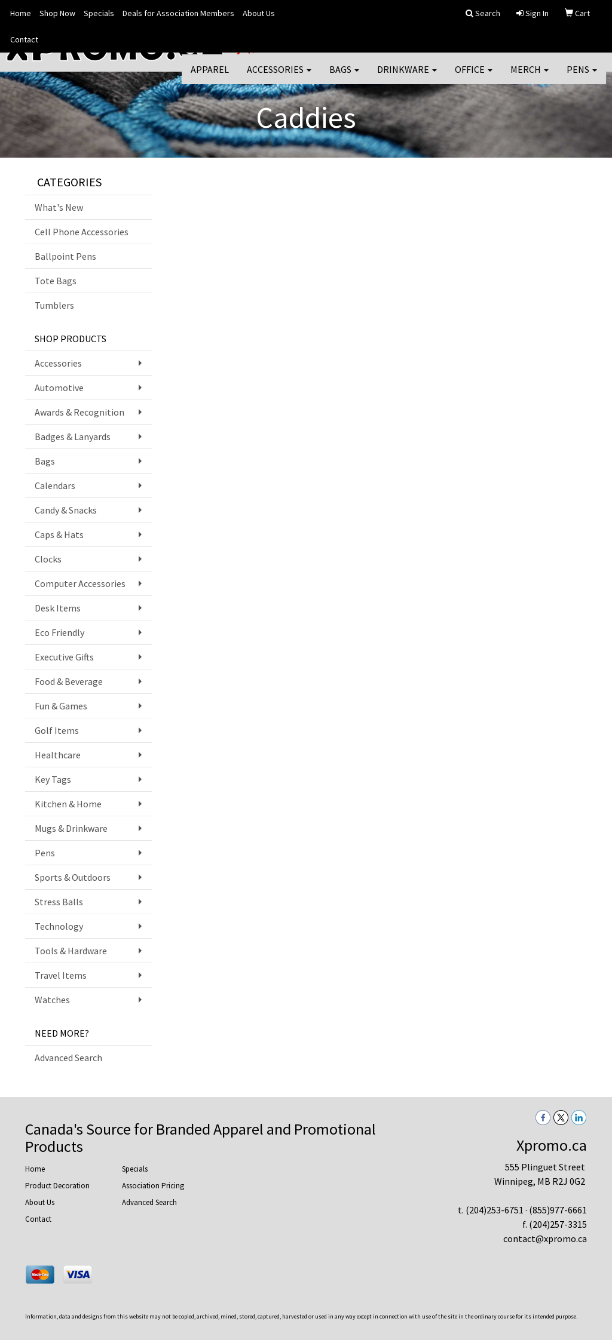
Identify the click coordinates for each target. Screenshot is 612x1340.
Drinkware (407, 78)
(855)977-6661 (558, 1210)
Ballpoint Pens (65, 256)
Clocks (48, 559)
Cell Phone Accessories (81, 232)
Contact (24, 39)
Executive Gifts (64, 657)
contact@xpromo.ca (545, 1238)
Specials (99, 13)
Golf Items (57, 730)
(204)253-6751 (495, 1210)
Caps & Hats (59, 534)
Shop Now (57, 13)
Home (20, 13)
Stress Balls (59, 902)
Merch (529, 78)
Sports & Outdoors (73, 877)
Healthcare (58, 755)
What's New (59, 207)
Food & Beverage (69, 681)
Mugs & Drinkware (71, 828)
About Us (259, 13)
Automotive (59, 388)
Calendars (55, 485)
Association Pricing (153, 1186)
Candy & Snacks (66, 510)
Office (473, 78)
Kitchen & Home (68, 804)
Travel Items (61, 975)
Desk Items (58, 608)
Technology (59, 926)
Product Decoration (57, 1186)
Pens (582, 78)
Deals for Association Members (178, 13)
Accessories (279, 78)
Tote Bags (55, 281)
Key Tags (53, 779)
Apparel (210, 78)
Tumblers (54, 305)
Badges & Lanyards (73, 436)
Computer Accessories (80, 583)
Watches (52, 1000)
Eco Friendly (59, 632)
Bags (344, 78)
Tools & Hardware (71, 951)
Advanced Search (68, 1058)
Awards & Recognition (79, 412)
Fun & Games (61, 706)
